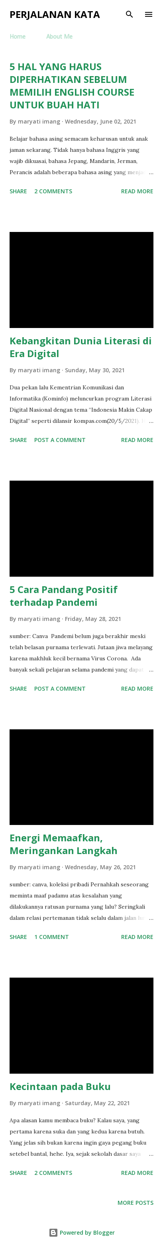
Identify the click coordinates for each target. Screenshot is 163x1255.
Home (18, 37)
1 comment (51, 937)
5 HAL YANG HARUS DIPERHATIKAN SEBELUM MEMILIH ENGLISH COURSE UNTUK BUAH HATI (72, 85)
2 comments (53, 191)
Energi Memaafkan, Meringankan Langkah (64, 844)
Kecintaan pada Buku (60, 1086)
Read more (137, 191)
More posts (135, 1202)
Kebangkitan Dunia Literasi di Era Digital (81, 347)
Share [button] (18, 191)
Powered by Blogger (82, 1232)
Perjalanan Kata (55, 14)
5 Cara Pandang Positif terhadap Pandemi (64, 596)
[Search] (129, 14)
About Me (59, 37)
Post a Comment (60, 440)
